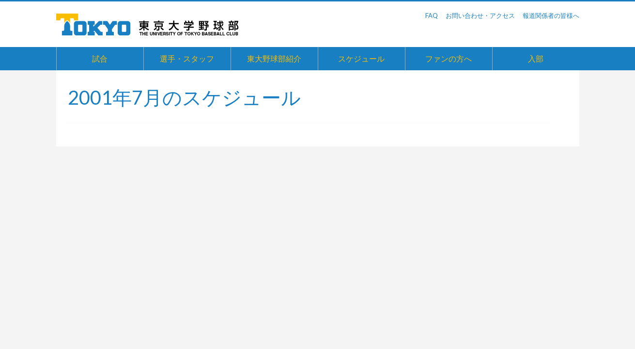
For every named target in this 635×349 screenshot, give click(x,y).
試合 (100, 58)
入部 (535, 58)
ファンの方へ (448, 58)
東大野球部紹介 (274, 58)
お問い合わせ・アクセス (480, 15)
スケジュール (361, 58)
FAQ (431, 15)
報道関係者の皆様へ (551, 15)
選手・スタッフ (187, 58)
